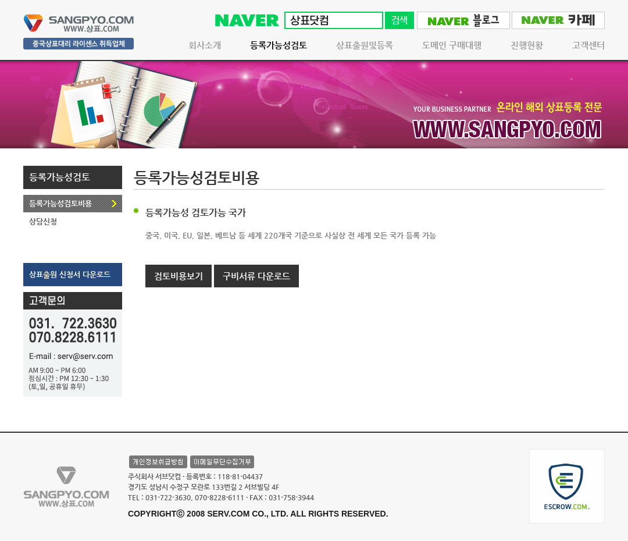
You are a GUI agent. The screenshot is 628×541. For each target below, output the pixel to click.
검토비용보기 (178, 276)
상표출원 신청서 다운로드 (69, 274)
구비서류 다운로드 (256, 276)
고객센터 (588, 45)
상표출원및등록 (364, 45)
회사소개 (204, 45)
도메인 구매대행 (451, 45)
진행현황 (527, 45)
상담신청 (43, 221)
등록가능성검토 (278, 45)
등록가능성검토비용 (60, 203)
